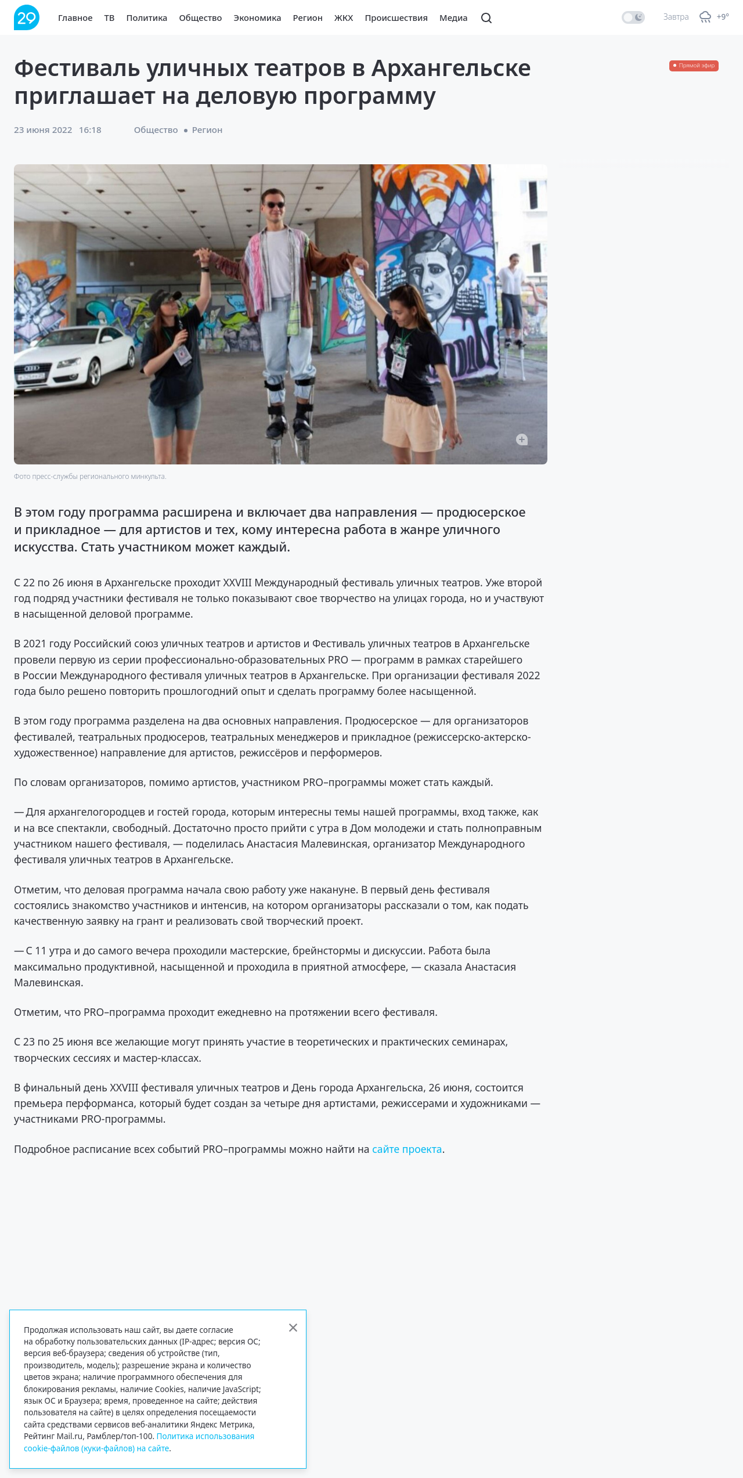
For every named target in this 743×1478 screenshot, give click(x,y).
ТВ (109, 17)
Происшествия (396, 17)
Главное (75, 17)
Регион (308, 17)
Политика (147, 17)
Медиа (453, 17)
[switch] (633, 17)
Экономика (258, 17)
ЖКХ (343, 17)
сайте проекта (407, 1149)
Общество (200, 17)
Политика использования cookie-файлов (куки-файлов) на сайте (139, 1441)
